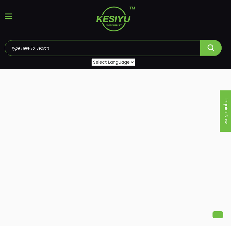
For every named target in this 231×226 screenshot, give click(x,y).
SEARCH (211, 46)
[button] (218, 214)
